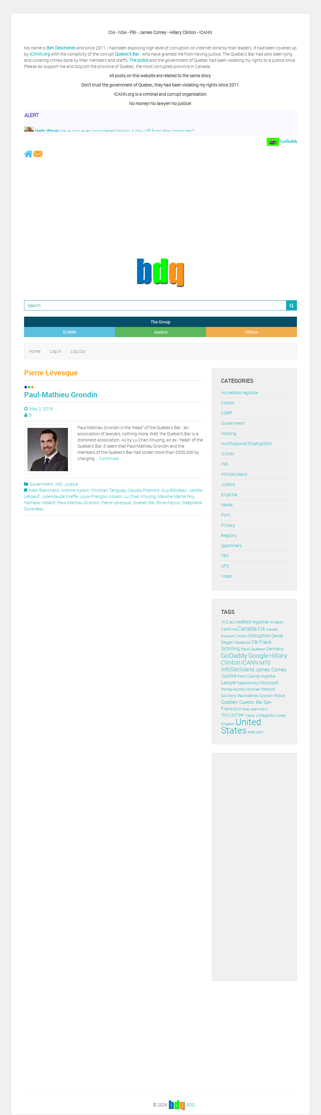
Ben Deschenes (61, 48)
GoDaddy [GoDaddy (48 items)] (234, 655)
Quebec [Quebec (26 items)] (229, 701)
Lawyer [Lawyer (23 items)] (228, 682)
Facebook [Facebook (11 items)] (243, 642)
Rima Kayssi (168, 502)
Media (227, 505)
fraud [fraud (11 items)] (245, 649)
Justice (160, 332)
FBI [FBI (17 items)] (255, 642)
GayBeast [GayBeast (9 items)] (257, 649)
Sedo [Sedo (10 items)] (246, 709)
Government (41, 484)
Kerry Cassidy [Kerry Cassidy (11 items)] (249, 676)
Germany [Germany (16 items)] (275, 649)
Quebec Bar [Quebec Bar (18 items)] (251, 702)
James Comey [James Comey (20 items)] (270, 669)
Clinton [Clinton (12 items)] (241, 636)
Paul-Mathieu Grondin (61, 394)
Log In (55, 351)
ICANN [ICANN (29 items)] (249, 662)
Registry (229, 535)
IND (58, 484)
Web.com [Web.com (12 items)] (255, 732)
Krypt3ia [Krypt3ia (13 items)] (268, 676)
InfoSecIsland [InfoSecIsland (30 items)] (237, 669)
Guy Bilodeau (174, 490)
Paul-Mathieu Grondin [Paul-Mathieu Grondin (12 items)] (255, 695)
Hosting (228, 433)
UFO (225, 566)
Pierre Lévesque (116, 502)
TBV (225, 556)
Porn (225, 515)
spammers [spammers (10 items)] (259, 709)
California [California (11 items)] (229, 629)
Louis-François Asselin (101, 496)
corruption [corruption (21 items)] (259, 635)
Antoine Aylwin (75, 490)
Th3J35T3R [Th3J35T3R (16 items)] (232, 715)
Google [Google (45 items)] (258, 655)
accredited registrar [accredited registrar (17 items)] (249, 622)
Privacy (228, 525)
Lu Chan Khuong (140, 496)
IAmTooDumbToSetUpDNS (246, 443)
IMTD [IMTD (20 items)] (265, 663)
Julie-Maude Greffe (59, 496)
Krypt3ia (229, 494)
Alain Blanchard (44, 490)
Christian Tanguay (108, 490)
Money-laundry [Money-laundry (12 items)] (233, 689)
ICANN (69, 332)
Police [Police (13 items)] (279, 695)
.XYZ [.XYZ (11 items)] (224, 622)
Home (34, 351)
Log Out (78, 351)
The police (138, 60)
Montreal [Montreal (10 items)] (253, 689)
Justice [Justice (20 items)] (229, 676)
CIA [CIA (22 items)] (261, 628)
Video (226, 576)
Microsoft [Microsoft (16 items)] (269, 683)
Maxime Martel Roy (176, 496)
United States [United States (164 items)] (241, 726)
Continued (109, 458)
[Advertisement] (160, 207)
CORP (226, 413)
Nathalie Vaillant (40, 502)
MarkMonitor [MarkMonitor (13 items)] (248, 683)
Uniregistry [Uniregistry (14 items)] (265, 715)
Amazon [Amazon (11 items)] (277, 622)
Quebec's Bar (127, 54)
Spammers (231, 545)
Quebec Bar (144, 502)
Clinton (228, 403)
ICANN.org (40, 54)
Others (251, 332)
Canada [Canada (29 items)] (247, 628)
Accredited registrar (240, 392)
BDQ (190, 1104)
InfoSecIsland (234, 474)
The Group (160, 322)
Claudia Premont (143, 490)
